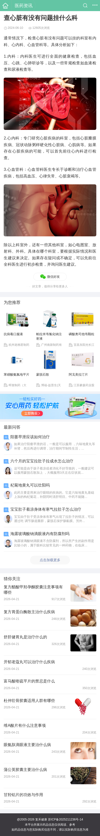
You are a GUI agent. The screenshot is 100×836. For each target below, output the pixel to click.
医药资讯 (24, 5)
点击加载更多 (50, 560)
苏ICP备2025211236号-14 (65, 819)
